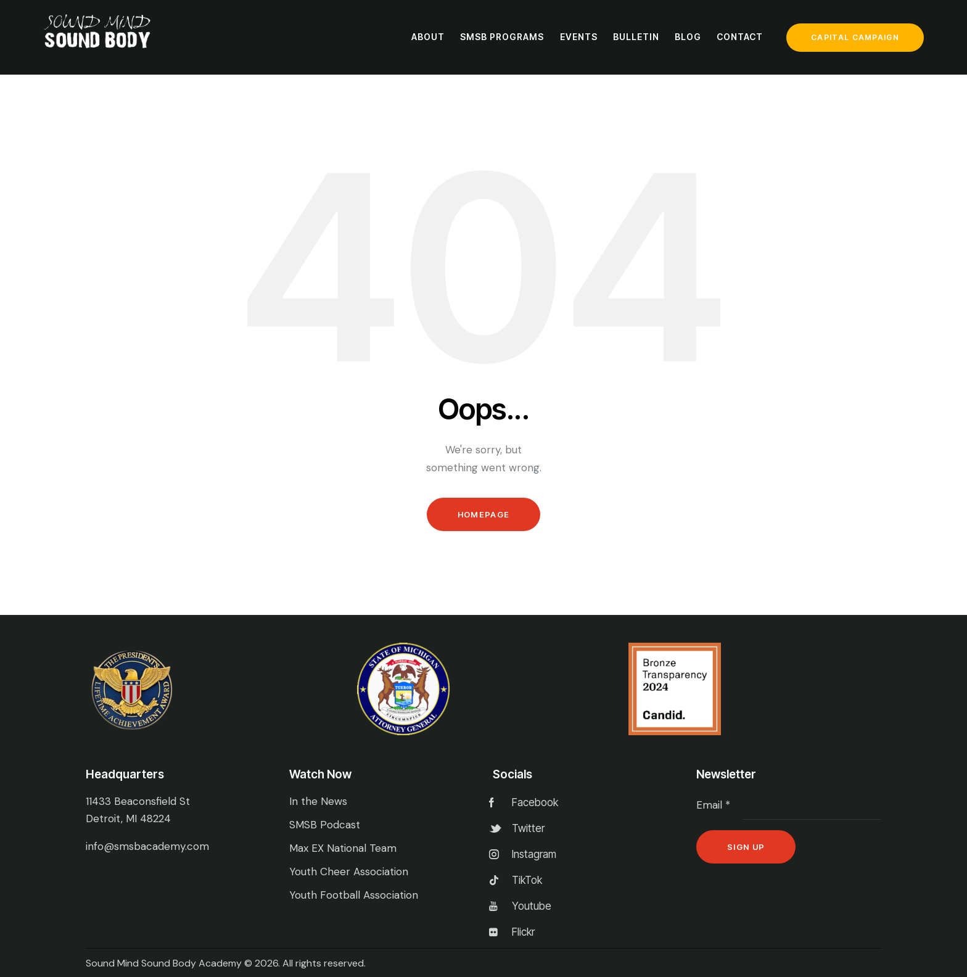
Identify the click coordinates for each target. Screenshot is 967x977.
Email (713, 805)
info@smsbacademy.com (147, 846)
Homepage (483, 514)
